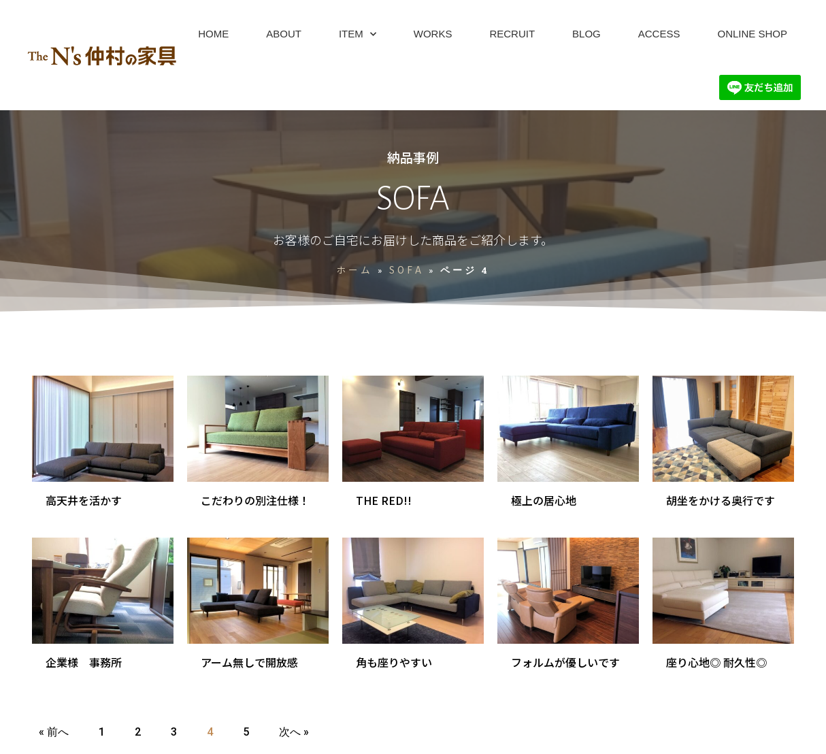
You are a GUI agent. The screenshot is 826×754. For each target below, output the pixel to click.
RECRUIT (512, 33)
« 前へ (54, 731)
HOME (213, 33)
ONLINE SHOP (752, 33)
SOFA (406, 269)
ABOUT (283, 33)
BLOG (586, 33)
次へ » (294, 731)
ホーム (354, 269)
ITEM (357, 34)
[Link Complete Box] (103, 450)
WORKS (433, 33)
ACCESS (659, 33)
